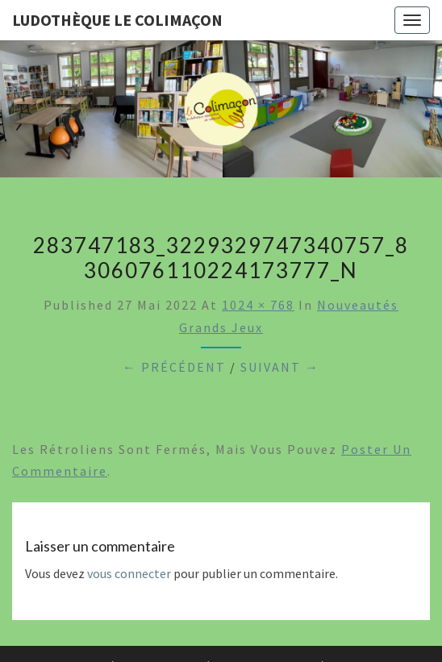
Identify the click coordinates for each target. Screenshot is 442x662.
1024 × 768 (258, 305)
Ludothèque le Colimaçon (117, 20)
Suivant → (279, 367)
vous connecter (129, 573)
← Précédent (174, 367)
